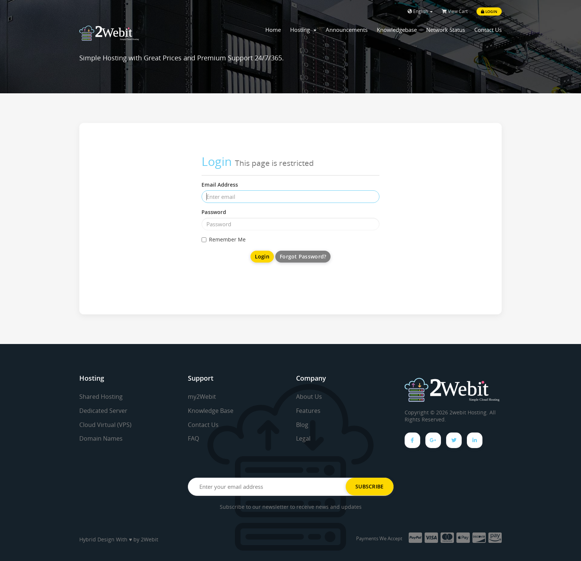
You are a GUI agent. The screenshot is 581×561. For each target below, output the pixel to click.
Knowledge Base (210, 411)
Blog (302, 425)
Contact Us (488, 29)
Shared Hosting (101, 397)
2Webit (149, 539)
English (420, 11)
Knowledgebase (397, 29)
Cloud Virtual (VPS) (105, 425)
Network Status (445, 29)
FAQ (193, 438)
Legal (303, 438)
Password (214, 212)
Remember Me (224, 239)
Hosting (303, 29)
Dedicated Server (103, 411)
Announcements (347, 29)
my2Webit (202, 397)
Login (489, 11)
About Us (309, 397)
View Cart (455, 11)
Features (308, 411)
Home (273, 29)
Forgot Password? (303, 256)
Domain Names (101, 438)
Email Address (220, 184)
